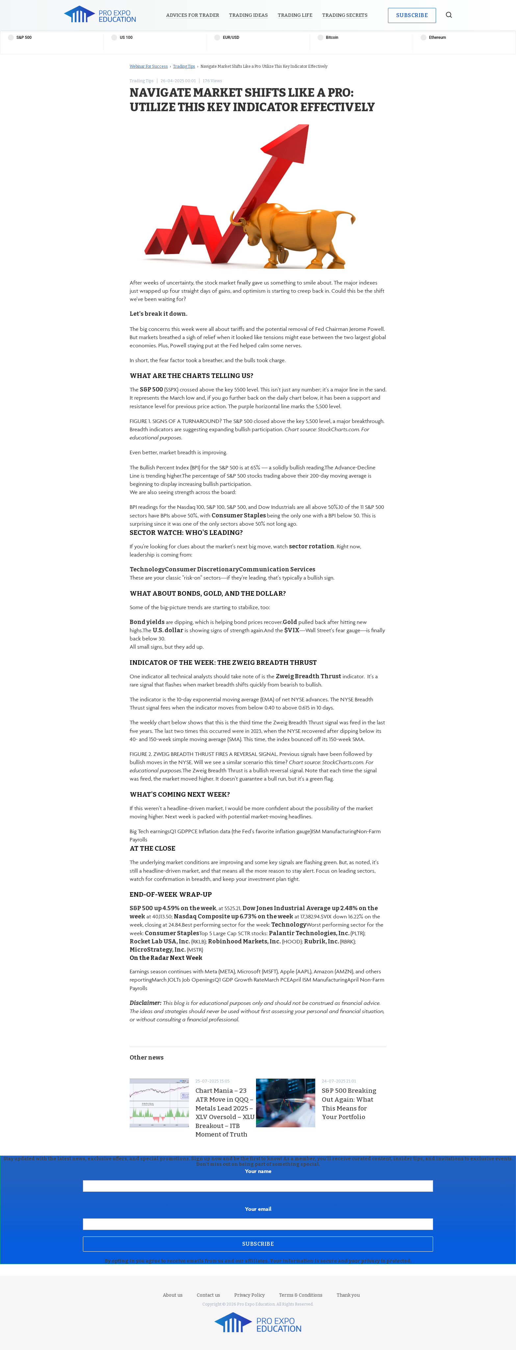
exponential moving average (226, 699)
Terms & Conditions (300, 1295)
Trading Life (295, 15)
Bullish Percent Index (164, 467)
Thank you (348, 1295)
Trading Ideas (248, 15)
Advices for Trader (192, 15)
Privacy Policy (249, 1295)
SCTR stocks (252, 933)
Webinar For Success (149, 66)
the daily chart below (293, 397)
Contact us (208, 1295)
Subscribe (412, 15)
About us (173, 1295)
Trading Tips (184, 66)
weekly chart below (163, 722)
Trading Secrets (345, 15)
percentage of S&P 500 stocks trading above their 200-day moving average (279, 475)
